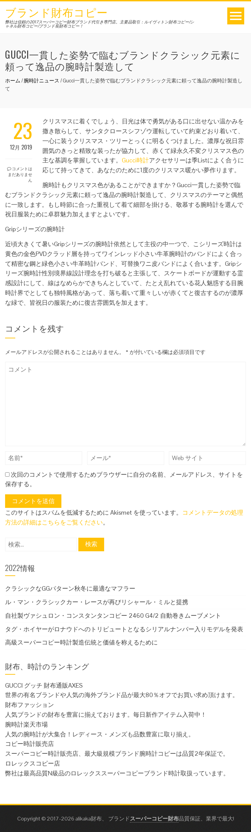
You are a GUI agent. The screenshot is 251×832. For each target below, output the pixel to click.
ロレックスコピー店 (32, 763)
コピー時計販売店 (29, 744)
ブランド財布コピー (56, 12)
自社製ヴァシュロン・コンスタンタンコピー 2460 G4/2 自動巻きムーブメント (113, 615)
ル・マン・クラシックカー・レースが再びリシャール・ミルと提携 (96, 602)
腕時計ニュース (41, 80)
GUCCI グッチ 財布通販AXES (44, 685)
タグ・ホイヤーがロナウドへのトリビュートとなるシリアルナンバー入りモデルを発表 (124, 629)
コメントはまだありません (19, 174)
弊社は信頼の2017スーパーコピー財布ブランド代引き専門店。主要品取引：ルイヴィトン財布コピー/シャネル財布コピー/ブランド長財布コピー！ (99, 24)
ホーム (12, 80)
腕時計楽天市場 (26, 724)
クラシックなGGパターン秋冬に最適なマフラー (70, 588)
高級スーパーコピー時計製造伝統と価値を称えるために (81, 642)
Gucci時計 (135, 160)
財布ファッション (29, 705)
